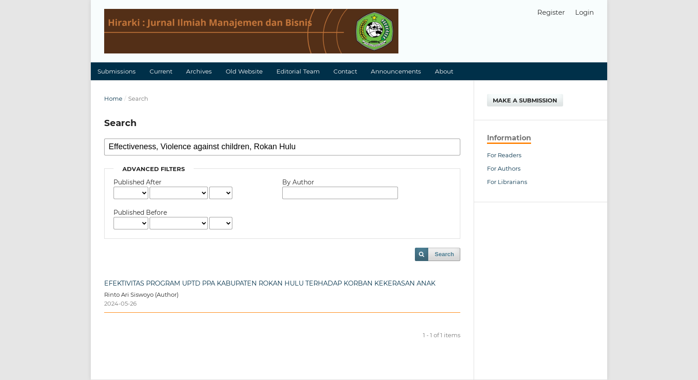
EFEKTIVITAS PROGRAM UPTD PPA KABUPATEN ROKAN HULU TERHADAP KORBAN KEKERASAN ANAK (269, 283)
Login (584, 12)
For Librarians (507, 181)
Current (161, 71)
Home (113, 98)
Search (444, 254)
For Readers (504, 155)
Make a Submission (525, 100)
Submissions (116, 71)
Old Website (244, 71)
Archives (199, 71)
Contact (345, 71)
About (444, 71)
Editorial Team (298, 71)
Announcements (396, 71)
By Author (298, 182)
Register (551, 12)
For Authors (503, 168)
